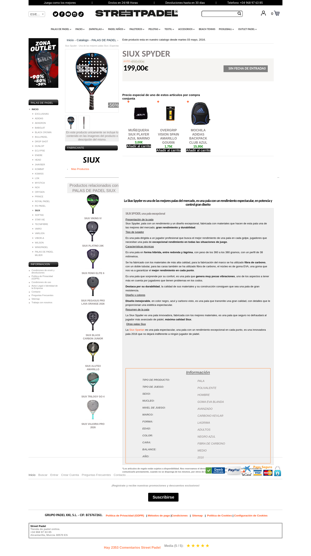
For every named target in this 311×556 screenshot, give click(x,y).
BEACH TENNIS (207, 29)
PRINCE (37, 196)
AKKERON (39, 123)
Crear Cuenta (70, 475)
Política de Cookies (219, 515)
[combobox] (37, 14)
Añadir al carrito (139, 146)
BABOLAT (38, 128)
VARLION (38, 233)
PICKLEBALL (226, 29)
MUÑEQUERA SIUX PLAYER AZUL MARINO (139, 134)
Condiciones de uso (41, 282)
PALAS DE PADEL (61, 29)
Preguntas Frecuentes (42, 295)
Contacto (36, 292)
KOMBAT (38, 169)
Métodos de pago (159, 515)
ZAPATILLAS (96, 29)
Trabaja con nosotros (42, 302)
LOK (35, 178)
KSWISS (38, 173)
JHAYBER (38, 164)
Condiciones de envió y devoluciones (43, 271)
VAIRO (37, 229)
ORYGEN (38, 192)
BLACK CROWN (41, 132)
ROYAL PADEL (41, 201)
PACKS (80, 29)
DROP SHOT (40, 141)
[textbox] (37, 14)
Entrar (54, 475)
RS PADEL (39, 206)
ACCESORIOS (186, 29)
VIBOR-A (38, 238)
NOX (36, 187)
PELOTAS (154, 29)
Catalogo (83, 40)
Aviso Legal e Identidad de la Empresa (45, 287)
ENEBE (37, 155)
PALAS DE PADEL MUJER (42, 253)
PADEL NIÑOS (116, 29)
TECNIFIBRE (40, 224)
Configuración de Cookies (250, 515)
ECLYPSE (38, 150)
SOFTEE (38, 215)
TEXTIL (169, 29)
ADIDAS (37, 118)
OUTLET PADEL (247, 29)
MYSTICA (38, 183)
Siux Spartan (137, 329)
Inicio (70, 40)
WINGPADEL (40, 247)
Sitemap (36, 299)
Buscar (43, 475)
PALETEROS (137, 29)
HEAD (36, 160)
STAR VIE (38, 219)
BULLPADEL (40, 137)
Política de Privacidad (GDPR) (42, 277)
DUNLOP (38, 146)
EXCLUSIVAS (40, 114)
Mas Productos (80, 169)
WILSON (38, 242)
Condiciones (179, 515)
